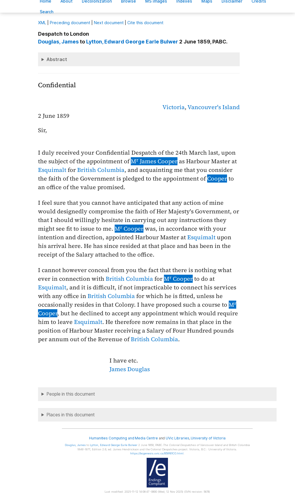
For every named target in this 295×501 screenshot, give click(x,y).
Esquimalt (52, 170)
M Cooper (129, 229)
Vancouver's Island (214, 107)
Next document (109, 22)
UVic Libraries (177, 438)
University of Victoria (208, 438)
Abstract (56, 59)
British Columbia (100, 170)
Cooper (217, 178)
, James (58, 42)
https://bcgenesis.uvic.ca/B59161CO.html (157, 453)
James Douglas (129, 369)
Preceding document (70, 22)
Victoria (173, 107)
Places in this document (70, 415)
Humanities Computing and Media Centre (123, 438)
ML (42, 22)
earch (47, 11)
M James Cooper (154, 161)
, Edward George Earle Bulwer (132, 42)
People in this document (70, 394)
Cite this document (145, 22)
